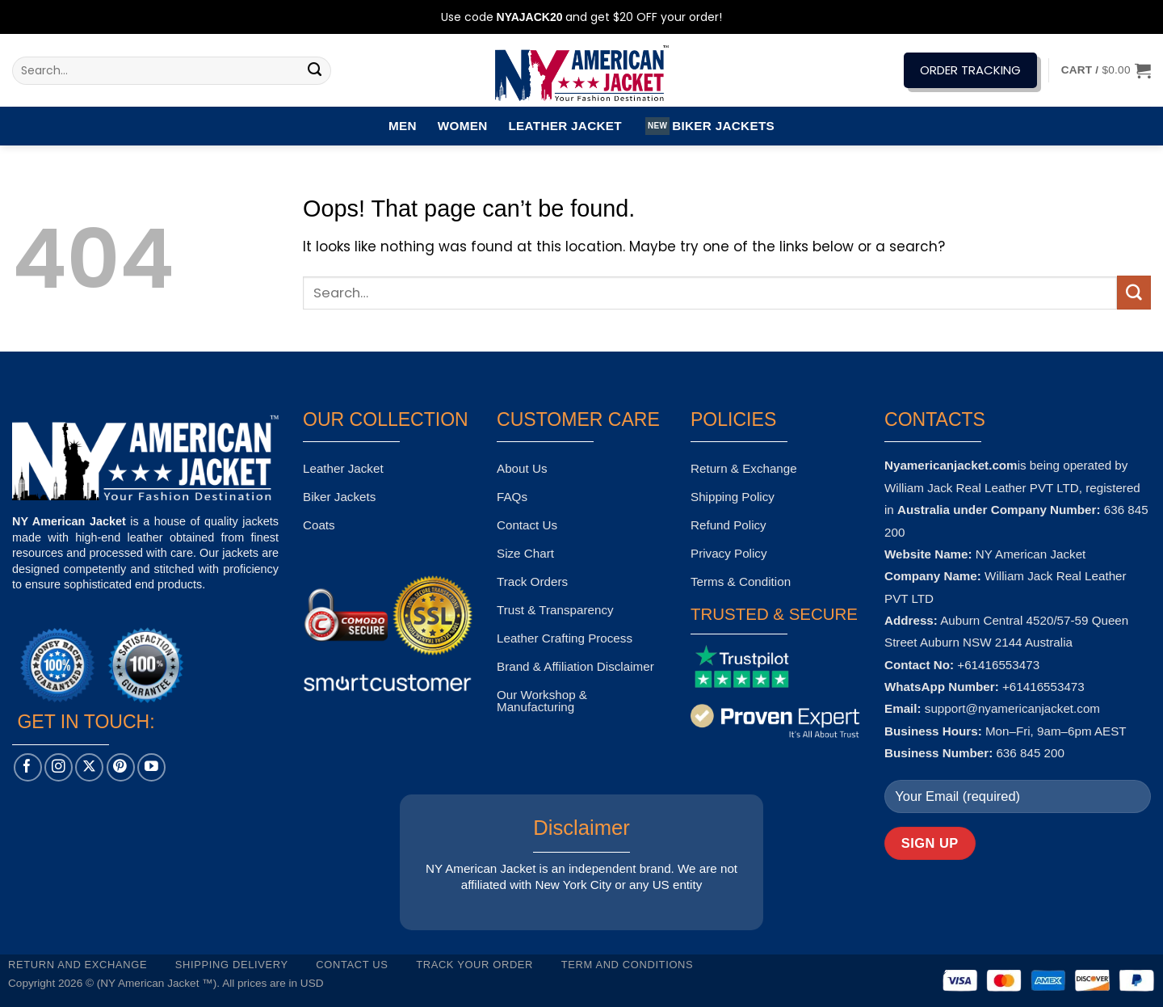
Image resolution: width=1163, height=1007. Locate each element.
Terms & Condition (741, 581)
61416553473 (1047, 686)
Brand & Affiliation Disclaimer (575, 666)
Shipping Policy (733, 497)
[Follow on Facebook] (28, 767)
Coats (319, 525)
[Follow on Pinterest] (121, 767)
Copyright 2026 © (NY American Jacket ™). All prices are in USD (166, 983)
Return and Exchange (77, 965)
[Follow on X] (89, 767)
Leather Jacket (564, 126)
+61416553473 (998, 665)
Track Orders (532, 581)
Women (463, 126)
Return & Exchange (744, 468)
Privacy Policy (729, 553)
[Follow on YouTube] (151, 767)
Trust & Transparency (555, 610)
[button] (1106, 70)
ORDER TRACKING (970, 69)
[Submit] (315, 71)
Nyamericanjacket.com (951, 465)
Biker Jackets (710, 126)
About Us (522, 468)
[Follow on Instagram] (58, 767)
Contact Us (527, 525)
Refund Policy (728, 525)
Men (402, 126)
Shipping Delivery (231, 965)
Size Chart (525, 553)
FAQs (512, 497)
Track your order (474, 965)
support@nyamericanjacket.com (1012, 708)
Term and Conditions (627, 965)
